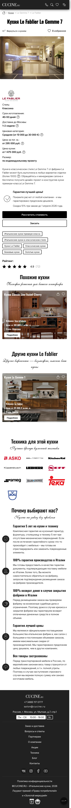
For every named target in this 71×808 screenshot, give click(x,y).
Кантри (15, 411)
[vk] (24, 771)
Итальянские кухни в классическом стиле (25, 240)
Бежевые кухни (12, 252)
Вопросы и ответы (35, 731)
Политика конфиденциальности (34, 781)
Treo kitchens (20, 321)
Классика (16, 329)
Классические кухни (35, 246)
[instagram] (31, 771)
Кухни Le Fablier (12, 246)
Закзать (34, 223)
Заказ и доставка (34, 725)
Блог (34, 758)
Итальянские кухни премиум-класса (22, 234)
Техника (34, 752)
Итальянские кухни (40, 786)
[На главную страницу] (11, 4)
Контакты (35, 763)
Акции (34, 747)
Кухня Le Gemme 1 (15, 377)
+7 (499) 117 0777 (33, 702)
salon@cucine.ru (34, 706)
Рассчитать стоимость (35, 214)
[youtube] (46, 771)
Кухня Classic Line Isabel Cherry (23, 294)
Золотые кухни (32, 252)
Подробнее (12, 335)
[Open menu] (64, 4)
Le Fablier (19, 403)
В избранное (59, 30)
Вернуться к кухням (16, 31)
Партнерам (34, 736)
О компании (34, 741)
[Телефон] (46, 4)
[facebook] (38, 771)
